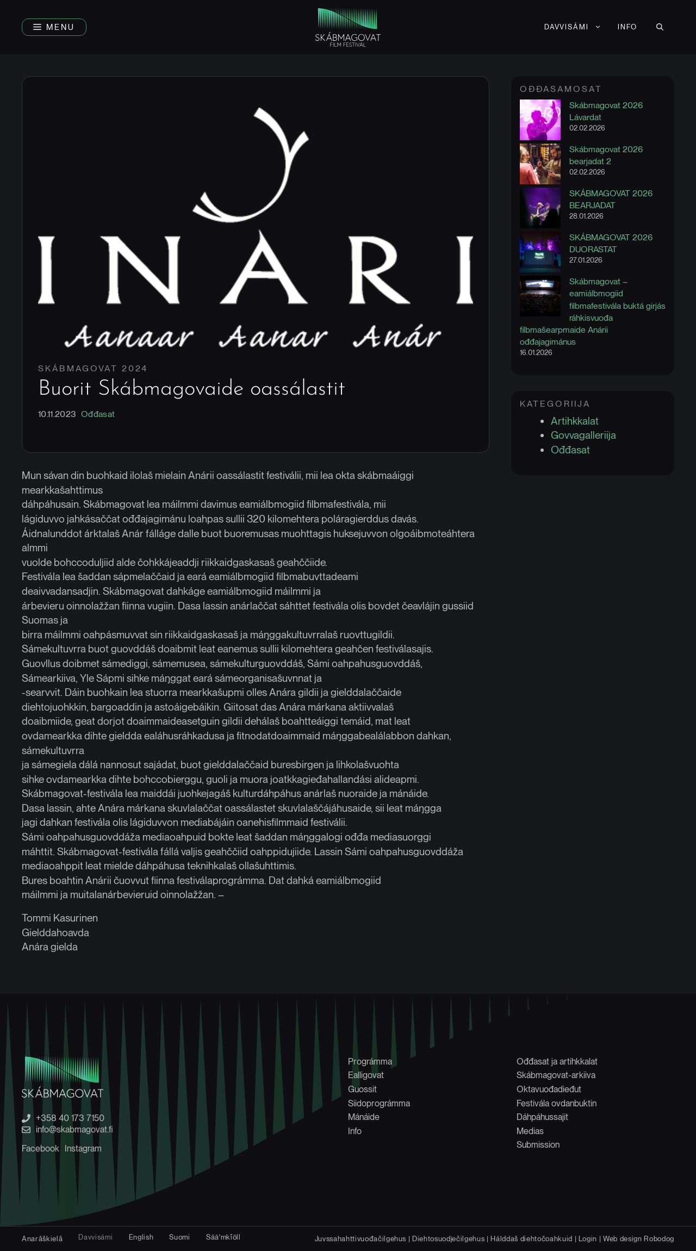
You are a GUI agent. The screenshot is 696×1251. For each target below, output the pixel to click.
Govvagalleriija (583, 435)
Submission (538, 1145)
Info (627, 27)
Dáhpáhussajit (542, 1117)
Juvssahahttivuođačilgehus (361, 1238)
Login (588, 1238)
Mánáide (364, 1117)
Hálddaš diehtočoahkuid (531, 1238)
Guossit (362, 1089)
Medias (530, 1131)
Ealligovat (366, 1075)
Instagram (83, 1148)
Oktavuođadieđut (549, 1089)
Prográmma (370, 1061)
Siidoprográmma (379, 1103)
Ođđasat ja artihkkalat (557, 1061)
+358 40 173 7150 (70, 1118)
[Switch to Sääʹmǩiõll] (223, 1237)
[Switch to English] (141, 1237)
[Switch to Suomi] (179, 1237)
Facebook (40, 1148)
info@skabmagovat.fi (74, 1129)
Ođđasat (98, 414)
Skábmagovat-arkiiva (556, 1075)
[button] (54, 27)
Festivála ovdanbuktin (556, 1103)
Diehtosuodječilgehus (448, 1238)
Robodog (659, 1238)
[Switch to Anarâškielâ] (42, 1238)
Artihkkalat (575, 421)
